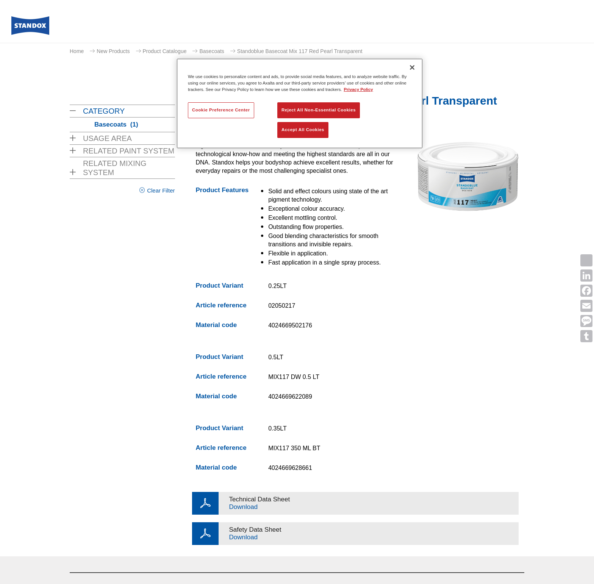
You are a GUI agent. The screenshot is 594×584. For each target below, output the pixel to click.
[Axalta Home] (30, 28)
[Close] (412, 67)
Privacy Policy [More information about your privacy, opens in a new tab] (358, 89)
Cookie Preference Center (221, 110)
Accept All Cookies (302, 129)
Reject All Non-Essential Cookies (318, 110)
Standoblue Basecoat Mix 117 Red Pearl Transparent (300, 51)
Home (77, 51)
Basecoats (211, 51)
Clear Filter (161, 190)
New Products (113, 51)
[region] (300, 103)
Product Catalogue (165, 51)
